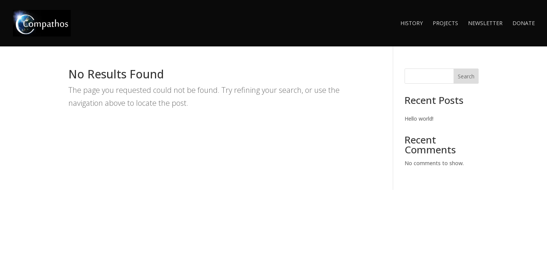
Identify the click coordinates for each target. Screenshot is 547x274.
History (411, 24)
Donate (523, 24)
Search (466, 76)
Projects (445, 24)
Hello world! (419, 118)
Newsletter (485, 24)
